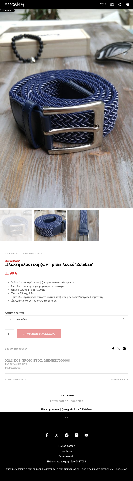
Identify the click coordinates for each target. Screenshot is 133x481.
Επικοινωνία (66, 456)
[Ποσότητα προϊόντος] (9, 333)
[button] (103, 4)
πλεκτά (16, 368)
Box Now (66, 451)
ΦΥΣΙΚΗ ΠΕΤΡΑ (28, 253)
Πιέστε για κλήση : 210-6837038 (66, 461)
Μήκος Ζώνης (14, 313)
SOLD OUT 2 (42, 253)
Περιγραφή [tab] (66, 395)
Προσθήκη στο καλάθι (39, 333)
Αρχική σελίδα (11, 253)
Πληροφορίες (66, 446)
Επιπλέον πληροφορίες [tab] (66, 401)
